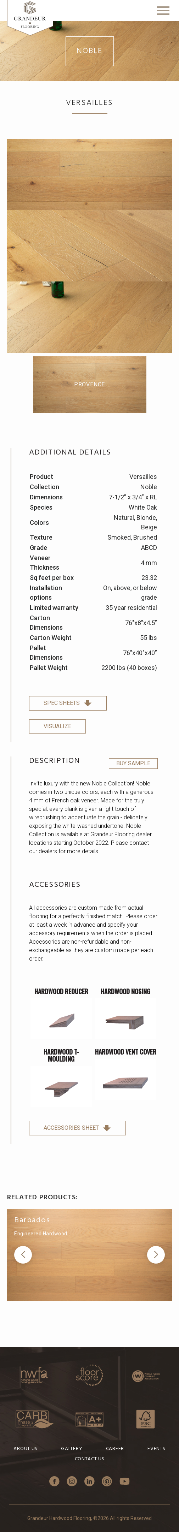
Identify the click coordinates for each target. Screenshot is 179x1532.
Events (156, 1449)
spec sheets (68, 703)
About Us (25, 1449)
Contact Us (90, 1459)
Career (115, 1449)
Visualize (57, 726)
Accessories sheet (77, 1127)
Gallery (71, 1449)
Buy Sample (133, 763)
